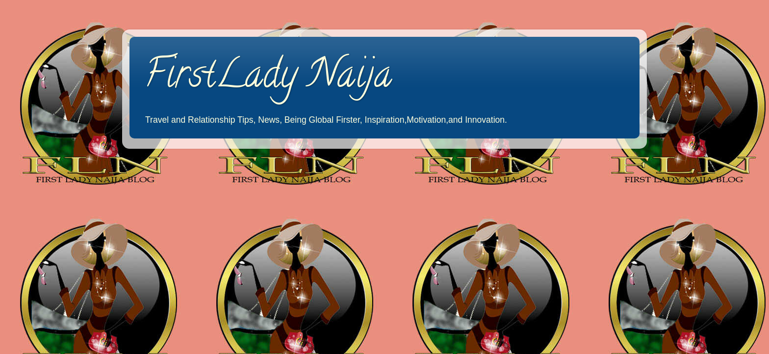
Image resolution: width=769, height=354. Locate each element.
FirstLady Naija (268, 78)
